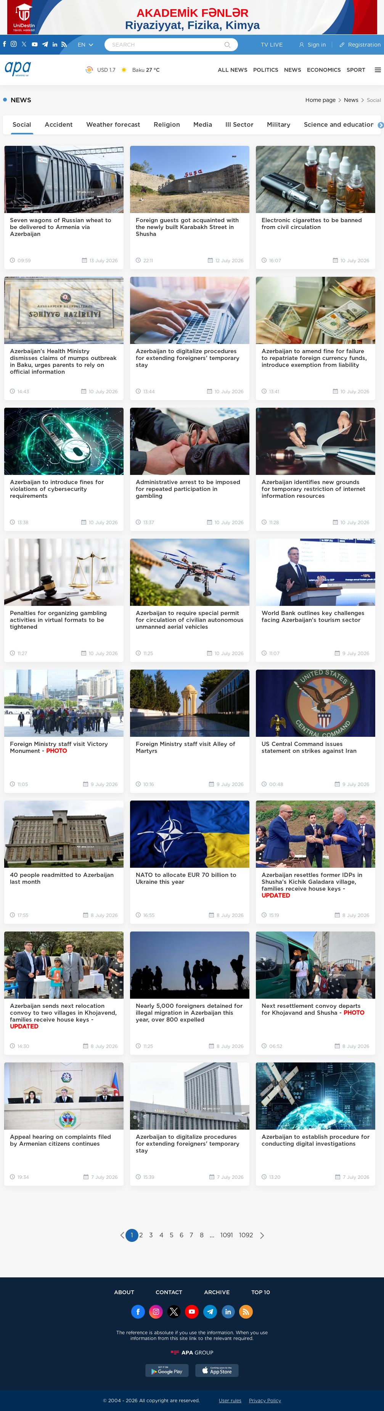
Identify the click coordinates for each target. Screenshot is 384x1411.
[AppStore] (217, 1371)
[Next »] (262, 1236)
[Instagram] (14, 44)
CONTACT (169, 1292)
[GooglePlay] (167, 1371)
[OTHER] (376, 70)
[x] (174, 1312)
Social (22, 124)
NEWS (292, 70)
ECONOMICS (324, 70)
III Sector (239, 124)
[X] (24, 44)
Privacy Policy (265, 1400)
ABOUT (124, 1292)
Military (279, 124)
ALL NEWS (232, 70)
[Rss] (64, 44)
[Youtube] (35, 44)
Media (202, 124)
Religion (167, 124)
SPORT (356, 70)
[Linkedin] (55, 44)
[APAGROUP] (192, 1352)
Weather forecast (113, 124)
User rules (230, 1400)
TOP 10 (260, 1292)
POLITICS (265, 70)
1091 (226, 1235)
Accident (59, 124)
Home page (320, 100)
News (351, 100)
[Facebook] (4, 44)
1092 (246, 1235)
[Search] (227, 45)
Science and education (339, 124)
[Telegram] (45, 44)
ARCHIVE (217, 1292)
